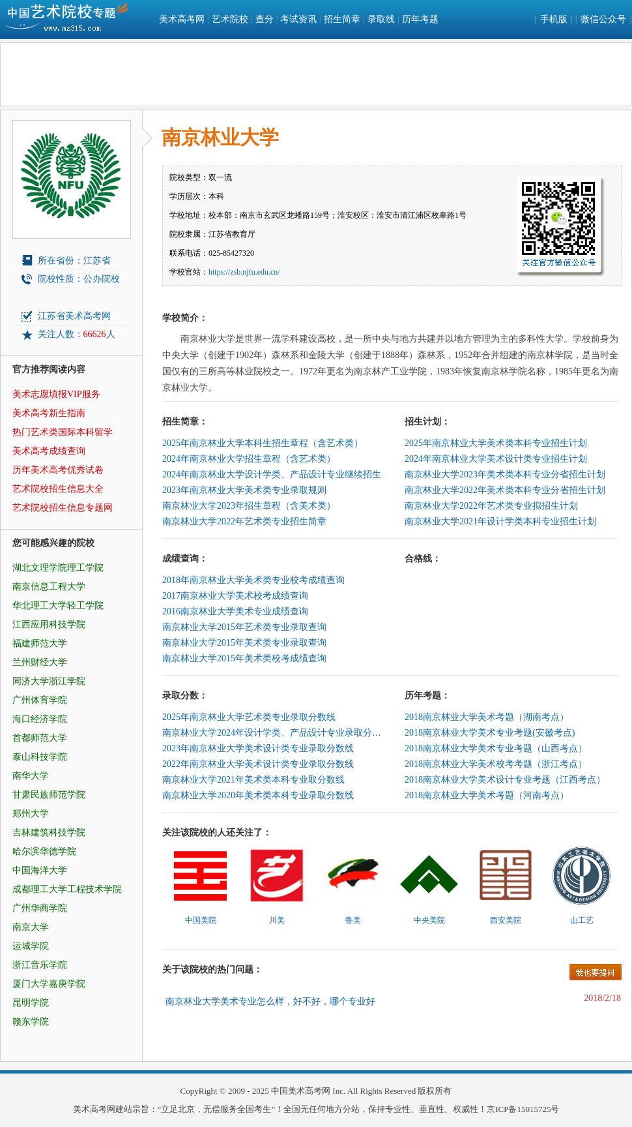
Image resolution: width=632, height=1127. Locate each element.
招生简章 (342, 19)
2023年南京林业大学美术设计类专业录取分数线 (258, 748)
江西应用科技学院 (48, 624)
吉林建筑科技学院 (48, 832)
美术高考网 (182, 19)
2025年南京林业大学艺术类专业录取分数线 (249, 717)
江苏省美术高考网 (74, 316)
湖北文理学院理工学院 (58, 568)
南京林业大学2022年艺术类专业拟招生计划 (491, 506)
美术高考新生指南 (48, 413)
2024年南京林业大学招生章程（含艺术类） (249, 459)
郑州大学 (30, 814)
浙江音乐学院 (39, 965)
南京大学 (30, 927)
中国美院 (200, 920)
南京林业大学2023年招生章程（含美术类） (249, 506)
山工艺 (582, 920)
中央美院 (429, 920)
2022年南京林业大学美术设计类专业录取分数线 (258, 764)
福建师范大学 (39, 643)
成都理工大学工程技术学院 (67, 889)
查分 (264, 19)
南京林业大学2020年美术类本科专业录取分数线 (258, 795)
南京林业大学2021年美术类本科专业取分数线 (253, 780)
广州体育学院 (39, 700)
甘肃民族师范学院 (48, 795)
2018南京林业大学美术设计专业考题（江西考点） (505, 780)
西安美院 (505, 920)
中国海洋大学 (39, 870)
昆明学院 (30, 1003)
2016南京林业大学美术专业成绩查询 (235, 611)
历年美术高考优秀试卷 (58, 470)
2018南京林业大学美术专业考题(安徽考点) (490, 733)
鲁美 (353, 920)
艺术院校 (230, 19)
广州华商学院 (39, 908)
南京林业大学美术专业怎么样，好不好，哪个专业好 (270, 1001)
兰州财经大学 (39, 662)
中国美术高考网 (300, 1091)
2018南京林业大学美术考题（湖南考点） (487, 717)
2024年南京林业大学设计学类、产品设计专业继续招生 (271, 474)
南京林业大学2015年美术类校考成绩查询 (244, 658)
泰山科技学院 (39, 757)
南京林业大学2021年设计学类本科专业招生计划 (500, 521)
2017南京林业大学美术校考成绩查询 (235, 596)
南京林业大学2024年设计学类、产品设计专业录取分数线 (273, 733)
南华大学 (30, 776)
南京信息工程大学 (48, 587)
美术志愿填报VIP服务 (56, 394)
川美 (277, 920)
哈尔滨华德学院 (44, 851)
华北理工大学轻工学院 (58, 605)
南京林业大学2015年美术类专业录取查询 (244, 643)
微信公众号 (603, 19)
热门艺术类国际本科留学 (62, 432)
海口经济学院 (39, 719)
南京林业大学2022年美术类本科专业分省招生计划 (505, 490)
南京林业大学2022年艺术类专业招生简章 (244, 521)
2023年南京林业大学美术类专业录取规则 (244, 490)
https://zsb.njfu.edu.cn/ (244, 272)
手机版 (553, 19)
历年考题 (420, 19)
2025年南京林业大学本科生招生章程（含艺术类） (262, 443)
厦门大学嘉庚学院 (48, 984)
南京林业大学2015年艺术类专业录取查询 (244, 627)
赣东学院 (30, 1022)
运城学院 (30, 946)
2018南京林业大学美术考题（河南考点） (487, 795)
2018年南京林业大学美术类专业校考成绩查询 (253, 580)
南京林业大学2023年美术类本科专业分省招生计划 (505, 474)
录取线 (381, 19)
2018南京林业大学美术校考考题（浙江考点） (496, 764)
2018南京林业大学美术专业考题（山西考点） (496, 748)
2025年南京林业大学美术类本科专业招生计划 (496, 443)
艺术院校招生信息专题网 (62, 508)
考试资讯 (298, 19)
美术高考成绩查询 (48, 451)
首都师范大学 (39, 738)
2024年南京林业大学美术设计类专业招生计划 (496, 459)
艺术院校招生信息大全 (58, 489)
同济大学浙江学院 (48, 681)
